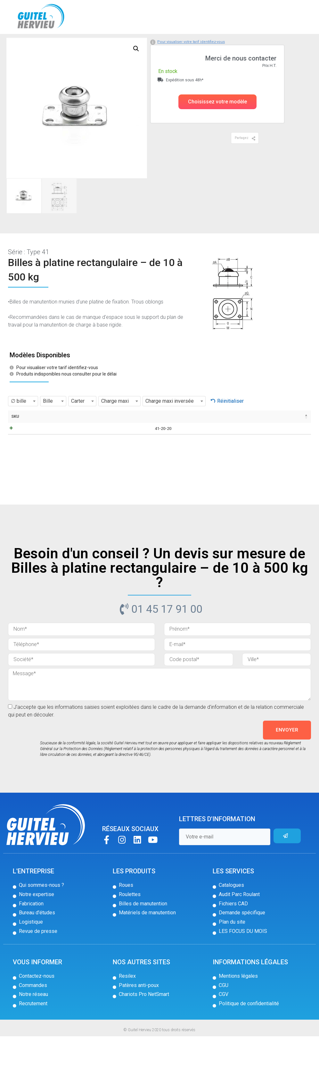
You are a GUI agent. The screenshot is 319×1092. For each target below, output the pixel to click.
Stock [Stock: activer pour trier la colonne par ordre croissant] (273, 442)
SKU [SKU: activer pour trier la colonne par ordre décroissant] (15, 442)
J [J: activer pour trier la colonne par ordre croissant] (205, 442)
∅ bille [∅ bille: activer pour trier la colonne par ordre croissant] (144, 445)
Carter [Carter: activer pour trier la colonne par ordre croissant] (121, 442)
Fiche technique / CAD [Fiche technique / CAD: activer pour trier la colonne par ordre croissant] (70, 448)
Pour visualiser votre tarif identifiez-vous (191, 68)
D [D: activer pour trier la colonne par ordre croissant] (191, 442)
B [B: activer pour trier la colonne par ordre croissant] (162, 442)
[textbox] (23, 427)
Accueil (15, 44)
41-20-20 (22, 475)
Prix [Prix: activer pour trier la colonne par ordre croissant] (245, 442)
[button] (217, 128)
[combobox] (23, 427)
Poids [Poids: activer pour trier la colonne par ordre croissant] (224, 442)
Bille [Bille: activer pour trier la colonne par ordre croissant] (98, 442)
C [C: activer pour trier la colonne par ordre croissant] (176, 442)
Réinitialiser (230, 427)
